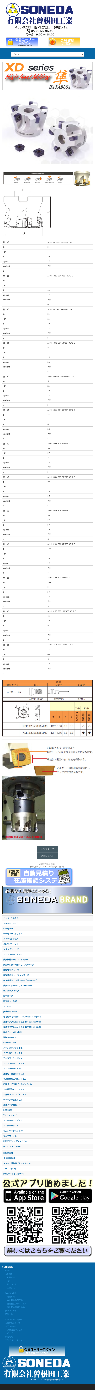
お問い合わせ (11, 1326)
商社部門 (10, 1296)
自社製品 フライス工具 (15, 1303)
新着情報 (9, 1336)
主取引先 (10, 1287)
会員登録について (12, 1323)
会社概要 (9, 1274)
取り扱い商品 (11, 1293)
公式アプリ (10, 1333)
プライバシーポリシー (14, 1340)
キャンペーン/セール (14, 1319)
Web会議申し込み (14, 1329)
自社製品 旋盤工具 (14, 1300)
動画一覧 (9, 1314)
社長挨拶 (10, 1277)
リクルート (11, 1284)
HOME (8, 1270)
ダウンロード (11, 1310)
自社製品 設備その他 (15, 1307)
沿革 (8, 1280)
